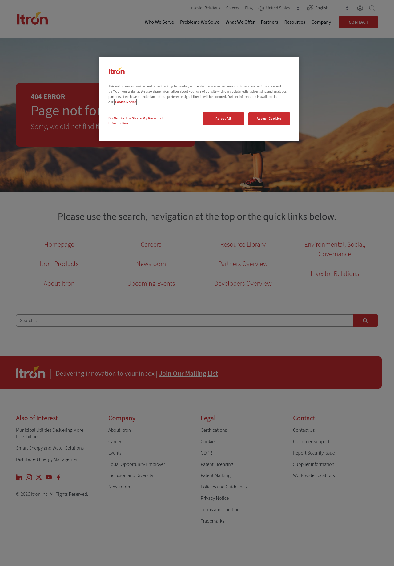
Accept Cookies (269, 118)
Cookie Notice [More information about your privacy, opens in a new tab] (125, 102)
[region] (199, 99)
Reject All (223, 118)
